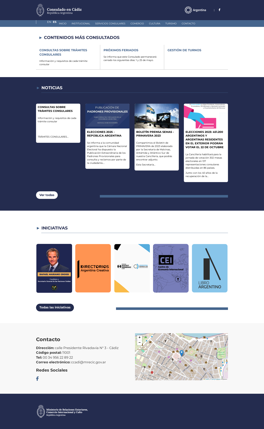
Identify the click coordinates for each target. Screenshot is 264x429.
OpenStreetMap (215, 379)
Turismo (153, 23)
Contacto (170, 23)
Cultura (136, 23)
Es (226, 9)
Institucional (63, 23)
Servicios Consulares (92, 23)
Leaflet (206, 379)
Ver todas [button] (46, 195)
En (219, 9)
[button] (181, 353)
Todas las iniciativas (55, 307)
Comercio (119, 23)
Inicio (45, 23)
